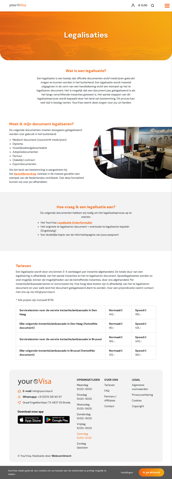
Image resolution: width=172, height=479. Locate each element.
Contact (109, 406)
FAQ (106, 390)
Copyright (138, 406)
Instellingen (127, 472)
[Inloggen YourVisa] (134, 5)
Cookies (137, 400)
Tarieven (109, 385)
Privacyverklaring (142, 395)
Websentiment (61, 456)
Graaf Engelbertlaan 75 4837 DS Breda (46, 402)
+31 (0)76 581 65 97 (42, 397)
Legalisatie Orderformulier (74, 224)
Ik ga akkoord (151, 472)
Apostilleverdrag (25, 175)
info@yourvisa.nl (44, 293)
